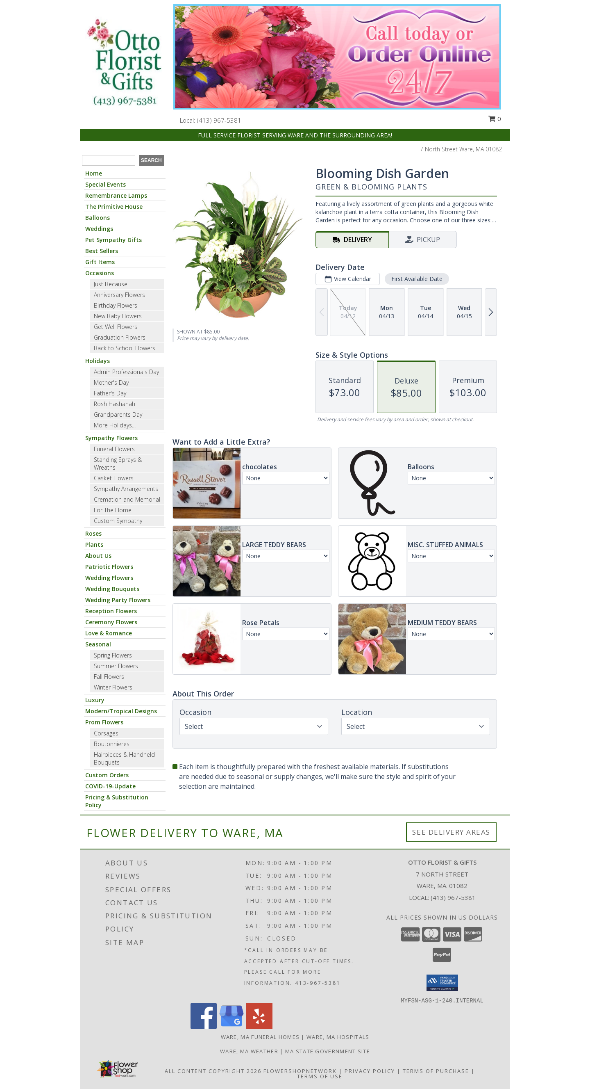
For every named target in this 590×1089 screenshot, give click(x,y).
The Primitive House (114, 206)
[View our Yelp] (259, 1027)
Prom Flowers (104, 722)
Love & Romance (108, 633)
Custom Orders (107, 775)
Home (93, 173)
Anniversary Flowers (119, 295)
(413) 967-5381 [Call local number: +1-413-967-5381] (219, 120)
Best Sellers (101, 251)
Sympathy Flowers (111, 438)
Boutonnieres (111, 744)
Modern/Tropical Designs (121, 711)
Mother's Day (111, 382)
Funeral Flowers (114, 449)
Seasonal (98, 644)
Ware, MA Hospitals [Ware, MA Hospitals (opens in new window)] (337, 1037)
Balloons (97, 217)
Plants (94, 544)
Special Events (105, 184)
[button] (442, 983)
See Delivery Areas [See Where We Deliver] (451, 832)
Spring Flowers (113, 655)
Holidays (97, 361)
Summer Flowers (116, 666)
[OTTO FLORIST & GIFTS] (123, 62)
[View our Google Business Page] (231, 1027)
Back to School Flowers (124, 348)
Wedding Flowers (109, 578)
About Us (98, 555)
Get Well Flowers (115, 327)
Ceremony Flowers (111, 622)
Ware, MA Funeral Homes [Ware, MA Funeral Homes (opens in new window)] (260, 1037)
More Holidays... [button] (115, 425)
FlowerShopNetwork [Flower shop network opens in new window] (300, 1071)
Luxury (94, 700)
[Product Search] (108, 160)
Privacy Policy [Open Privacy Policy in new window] (370, 1071)
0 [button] (494, 118)
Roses (93, 533)
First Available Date (416, 279)
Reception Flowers (111, 611)
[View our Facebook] (204, 1027)
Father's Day (110, 393)
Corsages (106, 733)
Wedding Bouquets (112, 589)
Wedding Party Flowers (117, 600)
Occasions (99, 273)
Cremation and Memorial (127, 499)
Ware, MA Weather (249, 1051)
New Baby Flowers (118, 316)
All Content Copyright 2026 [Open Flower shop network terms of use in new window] (213, 1071)
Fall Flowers (109, 676)
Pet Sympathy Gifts (113, 240)
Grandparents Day (118, 414)
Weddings (99, 229)
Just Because (110, 284)
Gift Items (100, 262)
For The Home (113, 510)
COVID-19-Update (110, 786)
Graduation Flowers (119, 337)
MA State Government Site (327, 1051)
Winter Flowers (113, 687)
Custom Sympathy (118, 521)
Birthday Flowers (115, 305)
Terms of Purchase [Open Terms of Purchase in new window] (436, 1071)
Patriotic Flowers (109, 567)
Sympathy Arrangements (126, 489)
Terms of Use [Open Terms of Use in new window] (320, 1076)
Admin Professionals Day (126, 372)
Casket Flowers (114, 478)
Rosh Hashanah (114, 404)
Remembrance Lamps (116, 195)
